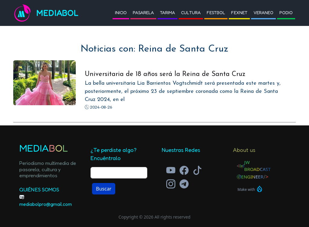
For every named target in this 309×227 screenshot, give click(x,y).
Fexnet (239, 12)
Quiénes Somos (39, 189)
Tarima (167, 12)
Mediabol (57, 13)
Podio (286, 12)
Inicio (121, 12)
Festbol (216, 12)
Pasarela (143, 12)
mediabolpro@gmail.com (45, 204)
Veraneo (263, 12)
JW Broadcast (257, 165)
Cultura (191, 12)
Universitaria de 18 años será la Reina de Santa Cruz (165, 74)
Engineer (252, 177)
